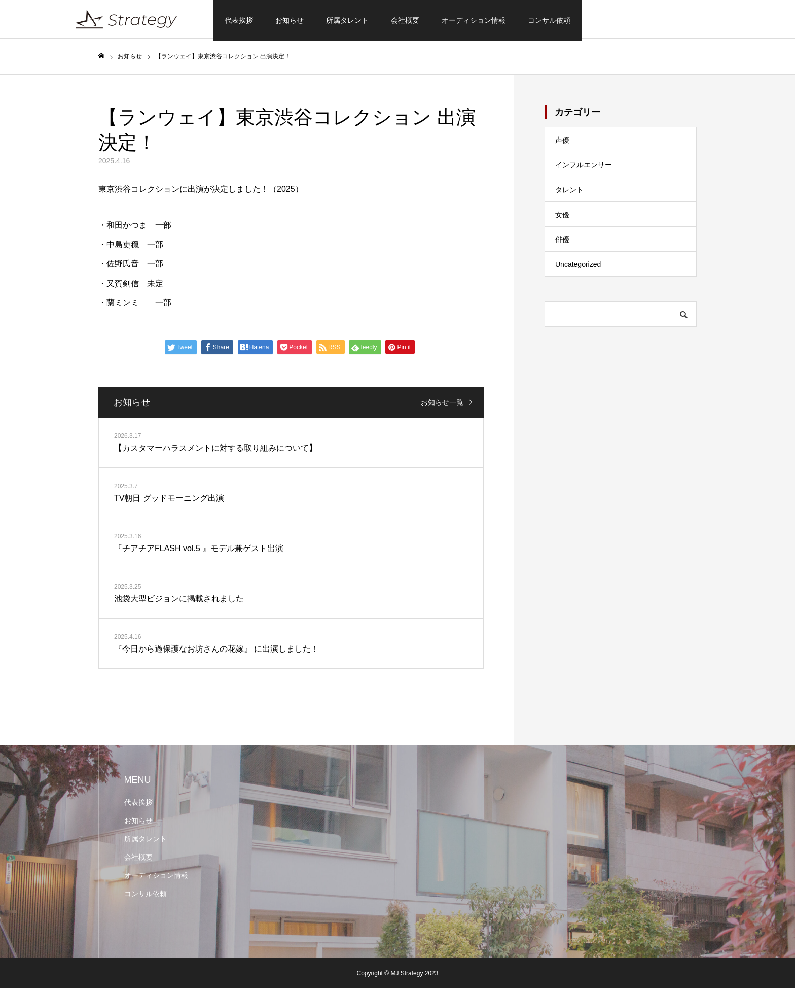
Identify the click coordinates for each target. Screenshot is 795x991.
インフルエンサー (583, 167)
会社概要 (405, 20)
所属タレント (347, 20)
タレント (569, 192)
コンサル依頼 (549, 20)
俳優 (562, 242)
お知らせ (289, 20)
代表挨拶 (239, 20)
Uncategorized (578, 267)
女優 (562, 217)
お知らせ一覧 (442, 405)
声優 (562, 143)
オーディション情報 (473, 20)
